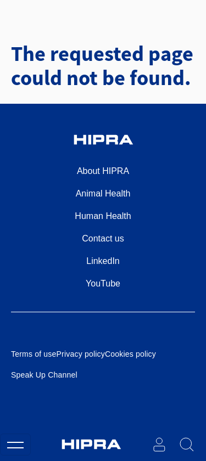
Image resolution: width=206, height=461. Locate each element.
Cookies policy (130, 354)
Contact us (103, 238)
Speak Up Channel (44, 374)
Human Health (103, 216)
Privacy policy (81, 354)
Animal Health (103, 193)
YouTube (103, 283)
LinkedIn (103, 261)
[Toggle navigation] (15, 445)
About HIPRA (103, 171)
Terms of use (34, 354)
